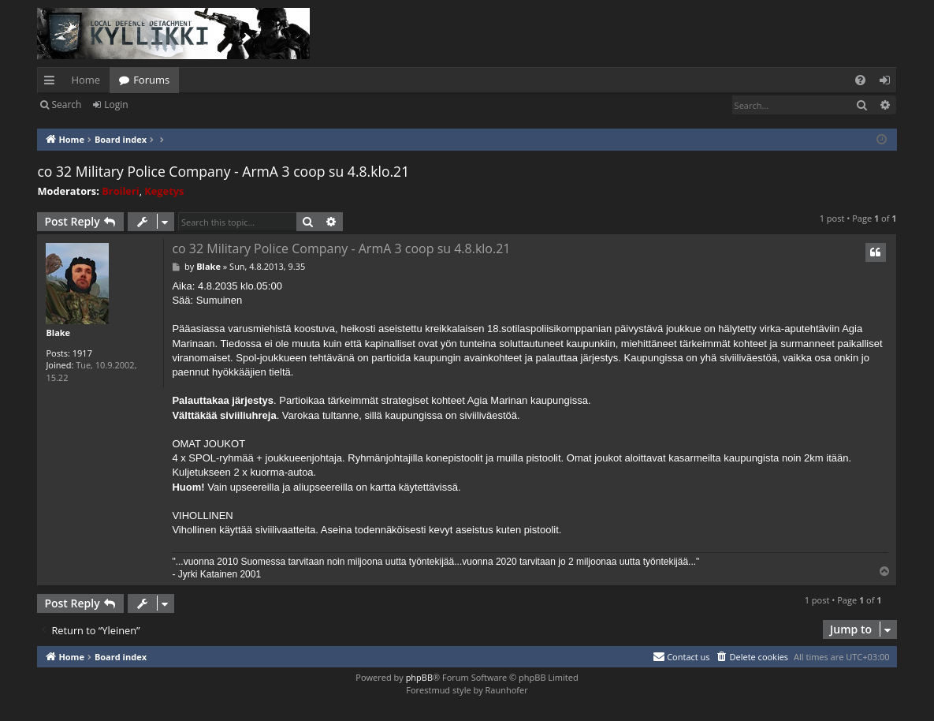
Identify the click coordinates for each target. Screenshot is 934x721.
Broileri (120, 191)
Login (116, 104)
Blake (58, 332)
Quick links (52, 83)
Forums (151, 80)
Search (66, 104)
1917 (82, 353)
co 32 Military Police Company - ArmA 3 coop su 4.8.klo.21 (223, 171)
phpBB (419, 677)
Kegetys (164, 191)
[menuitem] (860, 80)
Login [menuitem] (888, 83)
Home (85, 80)
